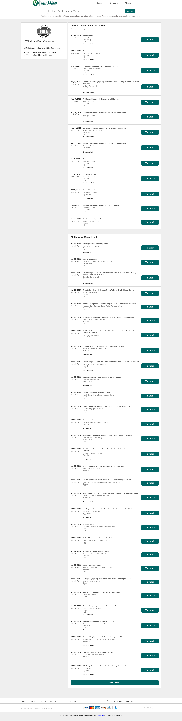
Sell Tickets (53, 701)
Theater (130, 3)
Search (130, 11)
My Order (64, 701)
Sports (101, 3)
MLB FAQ (73, 701)
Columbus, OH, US (79, 29)
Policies (44, 701)
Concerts (115, 3)
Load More (114, 682)
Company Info (33, 701)
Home (23, 701)
